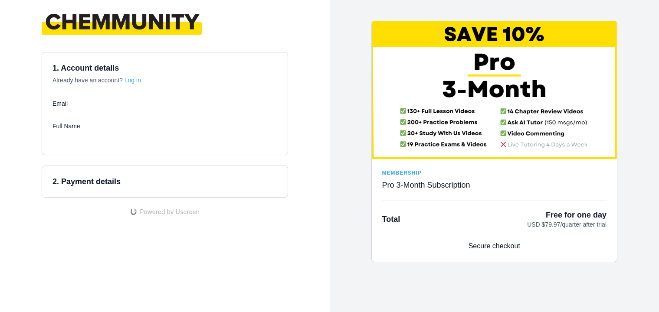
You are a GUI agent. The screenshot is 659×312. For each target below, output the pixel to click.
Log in (133, 80)
